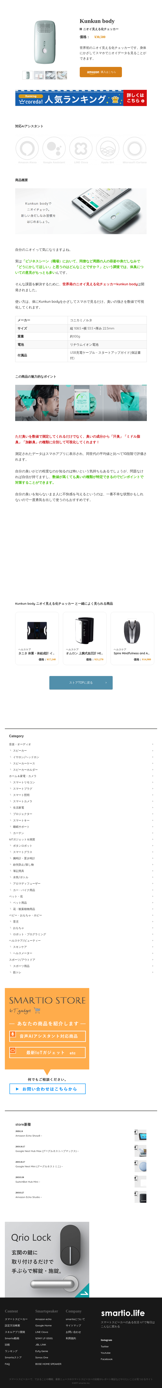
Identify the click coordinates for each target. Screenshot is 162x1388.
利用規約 (71, 1338)
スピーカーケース (24, 763)
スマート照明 (21, 795)
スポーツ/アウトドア (22, 959)
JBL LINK (40, 1344)
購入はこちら (108, 71)
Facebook (106, 1359)
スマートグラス (22, 852)
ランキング (11, 1351)
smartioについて (75, 1319)
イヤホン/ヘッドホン (26, 757)
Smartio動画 (12, 1338)
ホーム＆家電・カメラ (22, 776)
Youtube (106, 1352)
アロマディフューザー (26, 883)
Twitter (105, 1346)
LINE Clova (41, 1332)
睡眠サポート (21, 826)
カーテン (18, 833)
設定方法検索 (12, 1325)
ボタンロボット (22, 845)
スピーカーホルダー (25, 769)
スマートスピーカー (16, 1319)
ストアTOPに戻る (81, 682)
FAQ (7, 1363)
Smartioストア (13, 1357)
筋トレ (17, 972)
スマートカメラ (22, 801)
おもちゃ (18, 928)
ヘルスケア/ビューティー (25, 940)
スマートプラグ (22, 788)
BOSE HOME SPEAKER (48, 1363)
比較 (7, 1344)
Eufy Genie (41, 1351)
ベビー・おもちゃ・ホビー (25, 915)
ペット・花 (16, 896)
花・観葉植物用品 (24, 909)
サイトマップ (73, 1325)
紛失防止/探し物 (23, 864)
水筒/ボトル (20, 877)
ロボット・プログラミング (29, 934)
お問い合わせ (73, 1332)
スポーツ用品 (21, 966)
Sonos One (41, 1357)
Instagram (106, 1340)
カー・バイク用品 (24, 890)
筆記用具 (18, 871)
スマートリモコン (24, 782)
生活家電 (18, 807)
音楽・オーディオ (20, 744)
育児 (16, 921)
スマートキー (21, 820)
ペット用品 (20, 902)
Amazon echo (43, 1319)
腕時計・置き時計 (24, 858)
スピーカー (20, 750)
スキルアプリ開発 (15, 1332)
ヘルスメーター (22, 953)
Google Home (43, 1325)
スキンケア (20, 946)
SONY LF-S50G (44, 1338)
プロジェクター (22, 814)
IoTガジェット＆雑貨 (22, 839)
